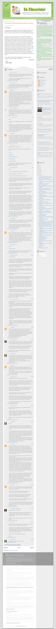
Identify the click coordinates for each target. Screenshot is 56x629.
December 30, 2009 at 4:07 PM (12, 520)
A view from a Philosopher (43, 214)
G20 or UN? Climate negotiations (44, 183)
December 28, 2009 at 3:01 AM (12, 374)
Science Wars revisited (42, 191)
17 (32, 365)
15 (32, 340)
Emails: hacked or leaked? (43, 237)
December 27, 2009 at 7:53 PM (12, 228)
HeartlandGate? (40, 117)
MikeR (12, 133)
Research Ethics (41, 198)
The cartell (40, 246)
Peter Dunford (13, 167)
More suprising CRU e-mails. (43, 247)
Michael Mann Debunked (13, 156)
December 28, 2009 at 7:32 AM (12, 403)
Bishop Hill (13, 218)
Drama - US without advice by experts (45, 188)
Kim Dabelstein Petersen (15, 508)
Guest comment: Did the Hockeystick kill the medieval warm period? (19, 23)
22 (32, 485)
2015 (39, 167)
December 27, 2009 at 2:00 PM (12, 87)
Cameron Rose (13, 339)
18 (32, 376)
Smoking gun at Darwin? (43, 238)
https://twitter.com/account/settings (11, 611)
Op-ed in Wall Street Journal (43, 201)
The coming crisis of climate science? (44, 141)
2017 (39, 164)
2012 (39, 170)
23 (32, 508)
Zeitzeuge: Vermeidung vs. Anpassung (45, 223)
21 (32, 444)
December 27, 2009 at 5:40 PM (12, 115)
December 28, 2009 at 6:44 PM (12, 506)
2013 (39, 169)
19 (32, 405)
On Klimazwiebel (40, 123)
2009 (39, 174)
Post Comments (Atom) (13, 550)
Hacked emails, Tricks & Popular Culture (45, 240)
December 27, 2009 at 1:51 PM (12, 80)
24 (32, 522)
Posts (38, 254)
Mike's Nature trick (42, 245)
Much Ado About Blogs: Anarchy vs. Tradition (46, 222)
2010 (39, 173)
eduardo (12, 353)
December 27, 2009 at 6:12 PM (12, 142)
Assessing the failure (42, 207)
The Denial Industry (42, 239)
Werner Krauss (42, 84)
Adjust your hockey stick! (43, 184)
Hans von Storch (14, 108)
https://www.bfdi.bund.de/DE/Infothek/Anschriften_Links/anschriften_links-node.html (19, 587)
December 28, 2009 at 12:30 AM (12, 351)
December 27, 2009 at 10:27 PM (12, 297)
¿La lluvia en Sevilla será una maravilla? (45, 176)
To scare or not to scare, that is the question (46, 221)
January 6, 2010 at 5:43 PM (11, 542)
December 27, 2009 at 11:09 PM (12, 337)
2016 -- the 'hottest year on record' (43, 147)
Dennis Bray (42, 81)
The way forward (41, 220)
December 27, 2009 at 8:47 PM (12, 242)
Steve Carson (13, 255)
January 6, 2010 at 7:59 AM (11, 537)
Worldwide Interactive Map (13, 163)
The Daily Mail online (42, 215)
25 (32, 539)
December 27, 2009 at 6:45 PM (12, 165)
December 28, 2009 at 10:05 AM (12, 419)
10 (32, 231)
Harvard (10, 152)
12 (32, 255)
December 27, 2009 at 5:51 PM (12, 131)
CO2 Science (11, 154)
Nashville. (27, 86)
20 (32, 421)
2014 (39, 168)
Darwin (22, 86)
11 (32, 244)
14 (32, 327)
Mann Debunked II (12, 158)
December (40, 175)
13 (32, 299)
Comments (39, 256)
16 (32, 353)
